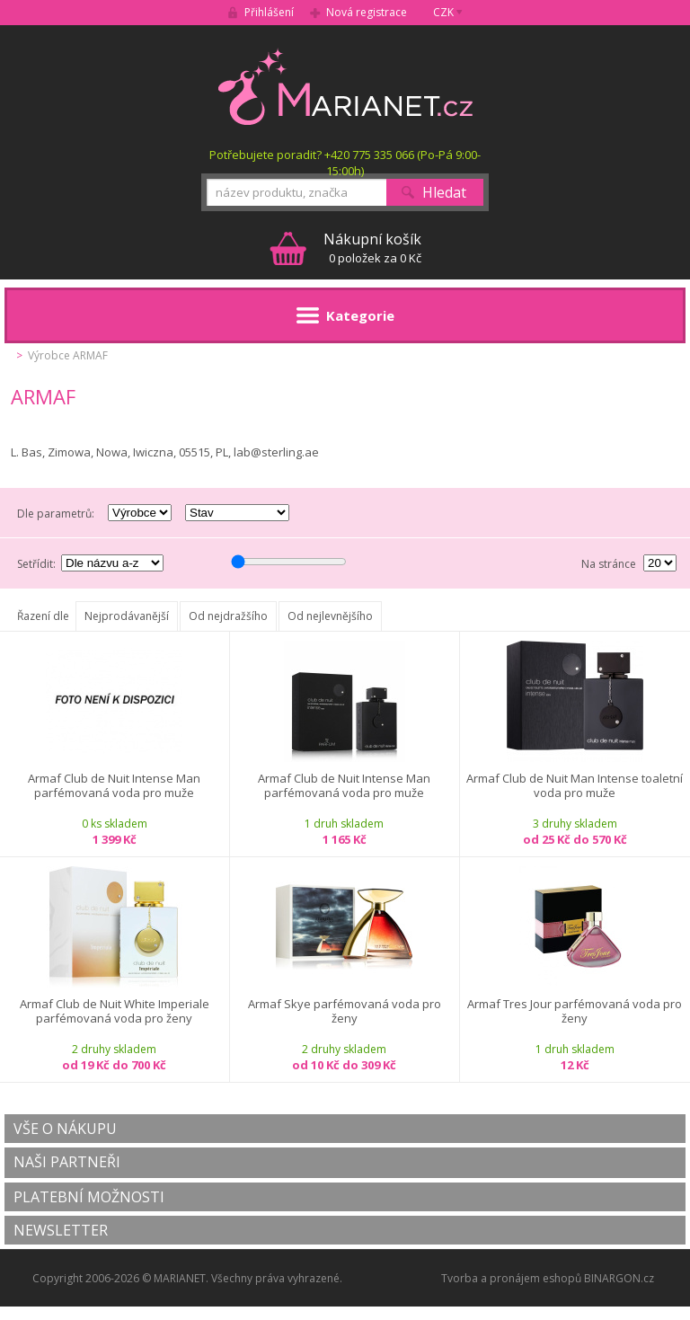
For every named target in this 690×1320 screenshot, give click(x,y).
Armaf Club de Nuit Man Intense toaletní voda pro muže (574, 786)
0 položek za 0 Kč (372, 247)
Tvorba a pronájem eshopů (511, 1278)
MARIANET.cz (345, 86)
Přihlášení (269, 12)
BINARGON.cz (619, 1278)
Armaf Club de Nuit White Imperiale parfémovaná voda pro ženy (114, 1011)
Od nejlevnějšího (330, 616)
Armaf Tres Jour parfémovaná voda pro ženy (574, 1011)
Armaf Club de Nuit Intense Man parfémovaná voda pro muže (114, 786)
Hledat (444, 192)
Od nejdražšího (228, 616)
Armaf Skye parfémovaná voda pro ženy (344, 1011)
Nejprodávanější (126, 616)
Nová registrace (366, 12)
